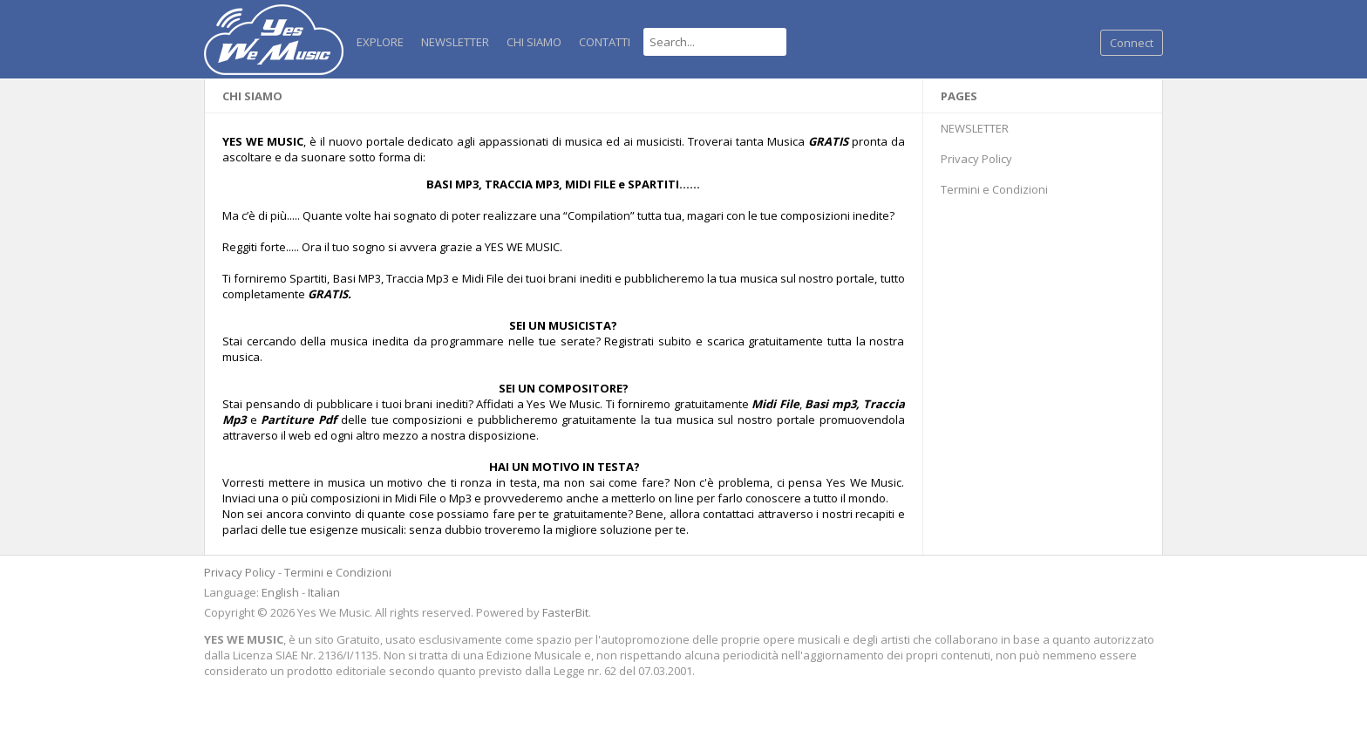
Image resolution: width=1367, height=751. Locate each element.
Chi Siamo (534, 42)
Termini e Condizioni (994, 189)
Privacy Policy (976, 159)
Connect (1131, 43)
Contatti (604, 42)
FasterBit (565, 612)
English (280, 592)
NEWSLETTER (455, 42)
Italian (324, 592)
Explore (380, 42)
